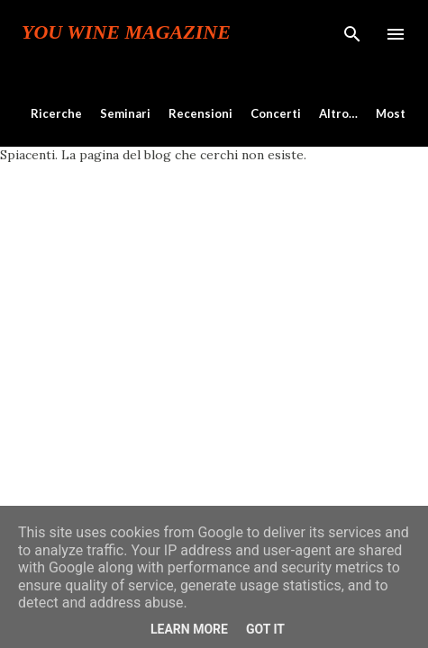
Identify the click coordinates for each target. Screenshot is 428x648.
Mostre (397, 113)
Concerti (275, 113)
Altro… (338, 113)
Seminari (125, 113)
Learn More (189, 629)
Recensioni (200, 113)
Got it (265, 629)
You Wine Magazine (126, 32)
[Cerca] (352, 32)
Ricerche (56, 113)
